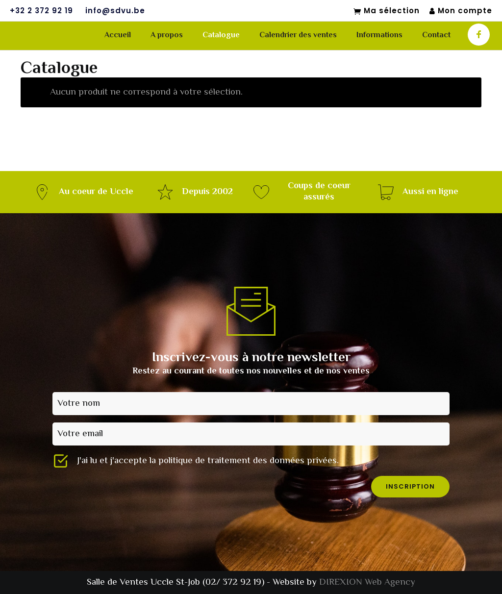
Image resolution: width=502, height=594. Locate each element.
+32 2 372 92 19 (41, 11)
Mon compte (460, 11)
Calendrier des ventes (298, 35)
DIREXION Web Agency (367, 582)
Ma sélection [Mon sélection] (386, 11)
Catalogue (221, 35)
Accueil (117, 35)
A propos (167, 35)
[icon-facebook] (479, 35)
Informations (379, 35)
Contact (436, 35)
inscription (410, 486)
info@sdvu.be (115, 11)
